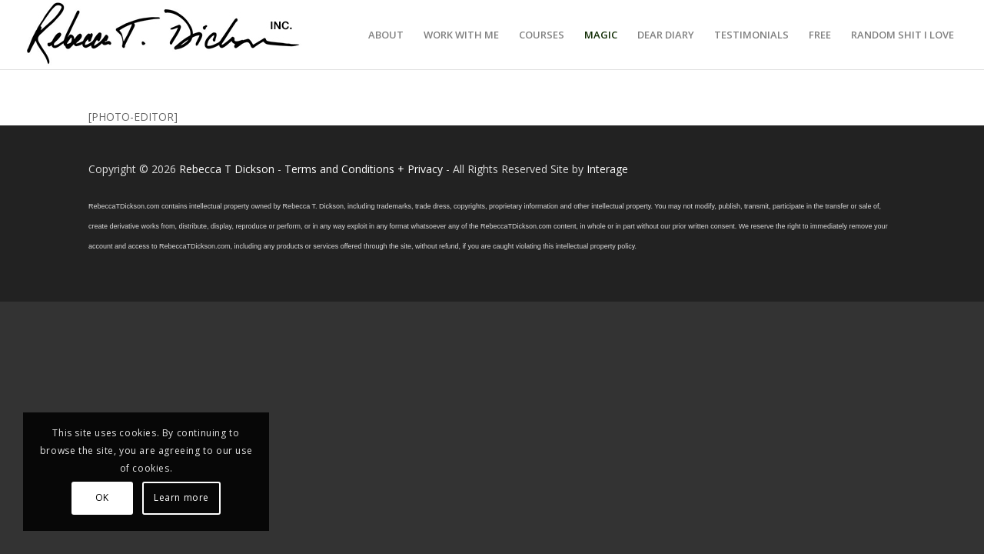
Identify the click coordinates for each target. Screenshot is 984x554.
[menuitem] (386, 34)
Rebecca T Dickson (226, 169)
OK (102, 497)
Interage (607, 169)
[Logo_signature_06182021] (164, 34)
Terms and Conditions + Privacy (363, 169)
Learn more (181, 497)
